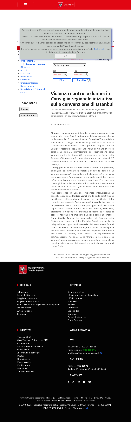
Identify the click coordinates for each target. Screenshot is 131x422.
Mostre (20, 356)
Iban (91, 398)
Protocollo (25, 73)
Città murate (23, 343)
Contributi (25, 79)
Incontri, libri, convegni (28, 352)
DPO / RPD (98, 398)
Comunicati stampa (35, 64)
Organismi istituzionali (28, 301)
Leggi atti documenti (27, 298)
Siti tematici (77, 400)
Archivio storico (43, 400)
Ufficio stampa (27, 60)
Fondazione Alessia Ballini (30, 346)
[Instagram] (79, 381)
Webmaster (79, 408)
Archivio (24, 70)
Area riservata (80, 330)
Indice (68, 400)
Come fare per (27, 86)
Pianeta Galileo (24, 362)
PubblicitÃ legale (64, 398)
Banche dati (26, 76)
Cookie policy (100, 49)
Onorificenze (23, 359)
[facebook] (68, 381)
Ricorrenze (22, 368)
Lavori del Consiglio (26, 295)
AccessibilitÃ (90, 400)
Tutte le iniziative (25, 371)
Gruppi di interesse (29, 83)
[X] (73, 381)
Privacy (108, 398)
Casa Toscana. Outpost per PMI (32, 340)
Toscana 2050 (24, 337)
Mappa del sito (58, 400)
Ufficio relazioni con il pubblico (83, 295)
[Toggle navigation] (25, 4)
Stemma (21, 314)
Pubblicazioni (23, 365)
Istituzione (22, 292)
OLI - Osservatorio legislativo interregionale (38, 304)
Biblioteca (25, 67)
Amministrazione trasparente (32, 398)
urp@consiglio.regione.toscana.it (83, 353)
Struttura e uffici (76, 292)
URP (72, 339)
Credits (68, 408)
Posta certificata (80, 398)
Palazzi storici (24, 307)
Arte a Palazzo (24, 311)
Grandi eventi (23, 349)
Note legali (50, 398)
